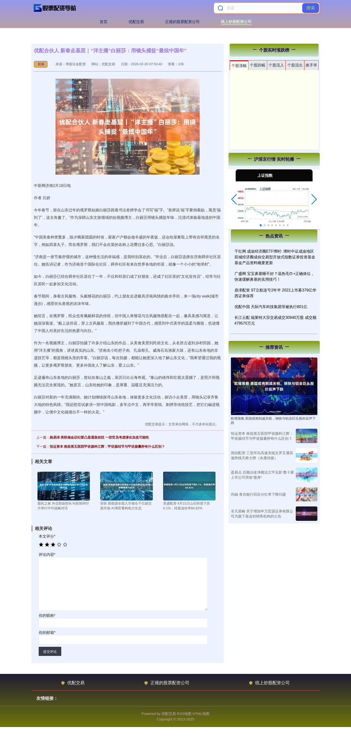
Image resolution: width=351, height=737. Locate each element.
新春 (41, 64)
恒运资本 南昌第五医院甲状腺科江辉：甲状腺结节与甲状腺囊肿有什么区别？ (107, 446)
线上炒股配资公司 (236, 22)
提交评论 (50, 652)
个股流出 (295, 65)
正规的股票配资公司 (182, 22)
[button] (234, 199)
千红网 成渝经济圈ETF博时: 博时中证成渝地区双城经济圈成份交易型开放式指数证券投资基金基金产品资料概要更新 (274, 257)
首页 (103, 22)
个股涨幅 (239, 66)
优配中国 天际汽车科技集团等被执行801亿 (270, 307)
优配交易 (136, 22)
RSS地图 (184, 714)
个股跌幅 (257, 65)
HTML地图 (200, 714)
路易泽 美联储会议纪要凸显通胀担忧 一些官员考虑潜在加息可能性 (99, 437)
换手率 (311, 65)
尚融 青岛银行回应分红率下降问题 (258, 494)
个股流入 (276, 65)
